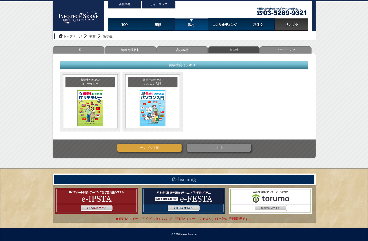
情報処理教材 (130, 50)
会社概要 (124, 4)
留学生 (234, 50)
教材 (92, 36)
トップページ (72, 36)
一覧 (79, 50)
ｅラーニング (286, 50)
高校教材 (182, 50)
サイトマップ (158, 4)
